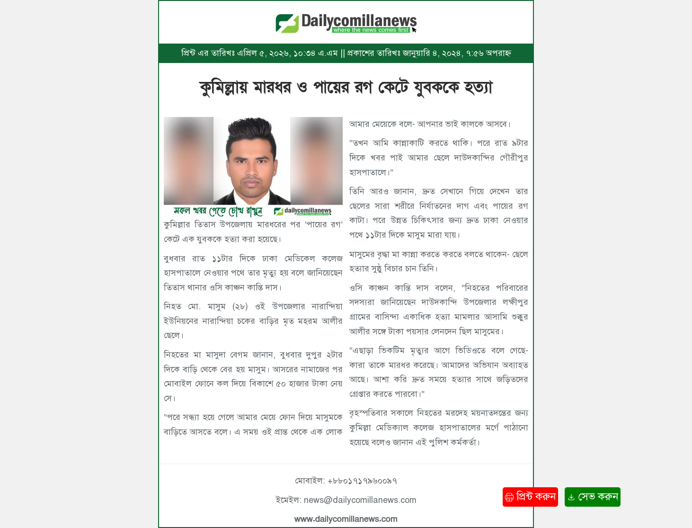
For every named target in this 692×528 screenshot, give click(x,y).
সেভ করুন (592, 496)
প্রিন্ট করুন (530, 496)
